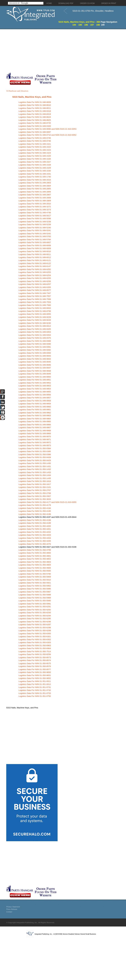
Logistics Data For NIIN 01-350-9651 (34, 675)
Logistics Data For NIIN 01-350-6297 (34, 624)
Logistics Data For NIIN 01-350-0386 (34, 454)
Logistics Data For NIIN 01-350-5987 (34, 592)
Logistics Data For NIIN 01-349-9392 (34, 350)
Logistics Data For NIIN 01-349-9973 (34, 445)
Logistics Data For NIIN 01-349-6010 (34, 251)
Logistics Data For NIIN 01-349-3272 (34, 206)
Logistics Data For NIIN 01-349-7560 (34, 305)
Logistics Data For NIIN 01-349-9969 (34, 433)
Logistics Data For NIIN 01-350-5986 (34, 589)
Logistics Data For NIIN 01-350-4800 (34, 553)
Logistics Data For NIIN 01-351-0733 (34, 693)
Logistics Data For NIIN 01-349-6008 (34, 245)
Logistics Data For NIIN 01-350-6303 (34, 642)
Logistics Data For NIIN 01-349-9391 (34, 347)
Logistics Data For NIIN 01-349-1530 (34, 171)
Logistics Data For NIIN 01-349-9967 (34, 427)
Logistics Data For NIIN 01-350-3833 (34, 499)
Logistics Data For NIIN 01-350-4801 (34, 556)
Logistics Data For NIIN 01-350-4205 (34, 541)
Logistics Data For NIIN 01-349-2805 (34, 189)
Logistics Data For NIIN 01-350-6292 (34, 610)
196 (86, 25)
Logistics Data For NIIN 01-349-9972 (34, 442)
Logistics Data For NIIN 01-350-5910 (34, 580)
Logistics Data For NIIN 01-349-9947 (34, 368)
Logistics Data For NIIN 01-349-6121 (34, 260)
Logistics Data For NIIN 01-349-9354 (34, 335)
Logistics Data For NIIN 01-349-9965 (34, 421)
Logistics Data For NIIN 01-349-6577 (34, 290)
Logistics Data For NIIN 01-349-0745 (34, 138)
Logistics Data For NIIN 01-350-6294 (34, 615)
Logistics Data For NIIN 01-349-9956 (34, 395)
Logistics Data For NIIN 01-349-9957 (34, 397)
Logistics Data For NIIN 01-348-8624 (34, 117)
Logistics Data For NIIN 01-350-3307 (34, 496)
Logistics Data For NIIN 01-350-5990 (34, 600)
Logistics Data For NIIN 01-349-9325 (34, 329)
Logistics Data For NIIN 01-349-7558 (34, 299)
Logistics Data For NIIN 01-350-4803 (34, 562)
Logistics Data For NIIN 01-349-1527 (34, 162)
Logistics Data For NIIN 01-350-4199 (34, 523)
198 (98, 25)
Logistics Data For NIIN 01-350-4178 (34, 505)
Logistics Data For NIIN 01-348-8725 (34, 123)
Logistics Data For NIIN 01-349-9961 (34, 409)
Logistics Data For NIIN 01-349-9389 (34, 341)
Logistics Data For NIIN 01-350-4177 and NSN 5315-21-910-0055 (47, 502)
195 (80, 25)
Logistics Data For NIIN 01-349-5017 (34, 215)
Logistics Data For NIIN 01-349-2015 (34, 180)
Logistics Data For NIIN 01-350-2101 (34, 487)
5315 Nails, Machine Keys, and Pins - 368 (79, 22)
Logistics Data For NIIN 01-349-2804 (34, 186)
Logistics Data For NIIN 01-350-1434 (34, 475)
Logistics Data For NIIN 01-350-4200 (34, 526)
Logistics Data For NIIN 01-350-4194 (34, 508)
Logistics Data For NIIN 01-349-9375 (34, 338)
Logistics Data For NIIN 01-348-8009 (34, 102)
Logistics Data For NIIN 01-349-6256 (34, 281)
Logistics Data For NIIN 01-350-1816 (34, 481)
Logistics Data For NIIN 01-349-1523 (34, 150)
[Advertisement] (40, 50)
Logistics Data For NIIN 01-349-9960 (34, 407)
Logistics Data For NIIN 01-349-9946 (34, 365)
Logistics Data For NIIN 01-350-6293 (34, 612)
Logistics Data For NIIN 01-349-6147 (34, 266)
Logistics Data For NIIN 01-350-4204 (34, 538)
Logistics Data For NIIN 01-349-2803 (34, 183)
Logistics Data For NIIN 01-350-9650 (34, 672)
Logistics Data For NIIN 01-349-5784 (34, 239)
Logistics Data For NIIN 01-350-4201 (34, 529)
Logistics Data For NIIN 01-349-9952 (34, 383)
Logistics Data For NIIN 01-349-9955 (34, 392)
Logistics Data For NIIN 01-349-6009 (34, 248)
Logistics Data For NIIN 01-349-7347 (34, 293)
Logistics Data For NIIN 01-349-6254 (34, 275)
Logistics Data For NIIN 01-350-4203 (34, 535)
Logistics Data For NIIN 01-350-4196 (34, 514)
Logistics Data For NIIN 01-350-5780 (34, 574)
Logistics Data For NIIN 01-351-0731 (34, 687)
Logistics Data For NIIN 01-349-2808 (34, 198)
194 (74, 25)
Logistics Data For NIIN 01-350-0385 (34, 451)
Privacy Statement (13, 907)
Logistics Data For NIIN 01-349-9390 (34, 344)
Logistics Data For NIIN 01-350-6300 (34, 633)
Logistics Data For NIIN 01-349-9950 (34, 377)
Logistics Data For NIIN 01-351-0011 (34, 681)
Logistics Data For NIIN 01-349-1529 (34, 168)
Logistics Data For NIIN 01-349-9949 (34, 374)
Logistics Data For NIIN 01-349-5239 (34, 224)
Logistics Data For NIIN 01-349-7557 (34, 296)
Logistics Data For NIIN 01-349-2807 (34, 195)
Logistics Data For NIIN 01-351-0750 (34, 696)
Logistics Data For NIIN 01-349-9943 (34, 356)
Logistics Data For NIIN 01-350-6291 (34, 606)
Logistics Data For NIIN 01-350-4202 (34, 532)
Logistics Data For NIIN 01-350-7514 (34, 651)
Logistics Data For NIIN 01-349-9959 (34, 403)
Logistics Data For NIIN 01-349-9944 (34, 359)
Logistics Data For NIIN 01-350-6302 (34, 639)
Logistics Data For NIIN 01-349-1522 (34, 147)
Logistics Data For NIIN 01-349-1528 (34, 165)
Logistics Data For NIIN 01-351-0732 (34, 690)
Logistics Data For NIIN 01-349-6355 (34, 287)
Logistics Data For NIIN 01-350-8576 (34, 666)
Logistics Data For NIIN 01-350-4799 (34, 550)
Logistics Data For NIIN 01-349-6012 (34, 257)
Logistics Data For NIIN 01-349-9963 (34, 415)
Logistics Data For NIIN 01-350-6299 (34, 630)
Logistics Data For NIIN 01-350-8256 (34, 654)
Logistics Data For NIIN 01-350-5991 (34, 604)
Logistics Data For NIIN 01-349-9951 (34, 380)
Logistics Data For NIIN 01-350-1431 (34, 466)
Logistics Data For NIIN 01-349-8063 (34, 308)
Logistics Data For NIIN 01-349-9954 (34, 389)
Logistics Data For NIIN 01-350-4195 (34, 511)
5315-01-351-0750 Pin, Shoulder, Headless (93, 11)
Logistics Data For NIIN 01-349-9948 (34, 371)
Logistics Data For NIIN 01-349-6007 (34, 242)
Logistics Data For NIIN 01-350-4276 (34, 544)
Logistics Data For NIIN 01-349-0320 (34, 126)
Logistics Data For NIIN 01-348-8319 (34, 114)
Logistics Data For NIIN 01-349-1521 (34, 144)
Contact (9, 912)
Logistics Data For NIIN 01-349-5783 (34, 236)
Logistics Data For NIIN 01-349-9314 (34, 326)
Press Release (11, 909)
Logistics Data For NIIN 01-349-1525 (34, 156)
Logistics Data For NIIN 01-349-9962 (34, 413)
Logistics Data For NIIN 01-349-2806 (34, 192)
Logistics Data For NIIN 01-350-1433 (34, 472)
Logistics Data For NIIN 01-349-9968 (34, 430)
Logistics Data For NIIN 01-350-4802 (34, 559)
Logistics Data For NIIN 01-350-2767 (34, 490)
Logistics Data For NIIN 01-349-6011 (34, 254)
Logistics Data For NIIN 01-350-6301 (34, 636)
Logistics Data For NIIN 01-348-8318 (34, 111)
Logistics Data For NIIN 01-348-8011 (34, 108)
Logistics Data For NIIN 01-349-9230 (34, 323)
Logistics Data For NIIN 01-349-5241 (34, 230)
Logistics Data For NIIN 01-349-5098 (34, 218)
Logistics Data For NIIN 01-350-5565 (34, 571)
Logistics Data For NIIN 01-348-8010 (34, 105)
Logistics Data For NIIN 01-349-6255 (34, 278)
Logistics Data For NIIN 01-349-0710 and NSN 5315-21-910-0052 (47, 135)
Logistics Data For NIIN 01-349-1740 (34, 177)
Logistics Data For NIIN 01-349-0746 (34, 141)
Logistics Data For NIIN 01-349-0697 (34, 132)
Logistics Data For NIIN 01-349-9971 (34, 439)
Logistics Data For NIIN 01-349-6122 (34, 263)
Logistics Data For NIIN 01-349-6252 (34, 269)
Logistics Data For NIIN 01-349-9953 (34, 386)
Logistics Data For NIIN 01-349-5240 (34, 227)
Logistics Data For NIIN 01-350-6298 (34, 627)
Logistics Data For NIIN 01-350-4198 (34, 520)
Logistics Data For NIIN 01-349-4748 (34, 212)
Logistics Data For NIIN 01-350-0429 (34, 460)
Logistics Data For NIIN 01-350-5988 (34, 595)
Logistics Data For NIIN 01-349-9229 (34, 320)
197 (92, 25)
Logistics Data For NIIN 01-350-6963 (34, 645)
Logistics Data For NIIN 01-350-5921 (34, 583)
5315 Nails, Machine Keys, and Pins (31, 97)
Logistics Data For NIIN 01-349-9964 (34, 418)
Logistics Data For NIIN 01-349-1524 (34, 153)
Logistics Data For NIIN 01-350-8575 (34, 663)
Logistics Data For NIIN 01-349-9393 (34, 353)
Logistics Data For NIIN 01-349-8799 (34, 311)
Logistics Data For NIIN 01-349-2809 (34, 200)
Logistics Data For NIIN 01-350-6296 (34, 621)
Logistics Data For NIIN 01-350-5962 (34, 586)
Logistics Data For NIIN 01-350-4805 (34, 568)
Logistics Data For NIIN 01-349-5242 (34, 233)
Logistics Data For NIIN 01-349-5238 (34, 221)
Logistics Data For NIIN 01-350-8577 (34, 669)
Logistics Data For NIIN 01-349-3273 (34, 210)
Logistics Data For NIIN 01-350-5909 (34, 577)
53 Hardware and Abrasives (17, 91)
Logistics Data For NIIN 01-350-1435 (34, 478)
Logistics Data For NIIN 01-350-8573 (34, 657)
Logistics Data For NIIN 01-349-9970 (34, 436)
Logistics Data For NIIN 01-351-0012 (34, 684)
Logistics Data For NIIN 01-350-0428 (34, 457)
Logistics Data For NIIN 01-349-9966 (34, 424)
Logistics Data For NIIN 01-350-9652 (34, 678)
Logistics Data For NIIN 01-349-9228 (34, 317)
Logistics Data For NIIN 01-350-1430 (34, 463)
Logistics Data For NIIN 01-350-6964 (34, 648)
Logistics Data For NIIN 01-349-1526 (34, 159)
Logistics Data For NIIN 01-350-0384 (34, 448)
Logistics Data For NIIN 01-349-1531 (34, 174)
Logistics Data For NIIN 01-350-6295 (34, 618)
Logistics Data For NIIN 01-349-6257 (34, 284)
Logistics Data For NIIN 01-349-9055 (34, 314)
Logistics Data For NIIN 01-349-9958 (34, 401)
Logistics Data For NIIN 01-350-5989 (34, 598)
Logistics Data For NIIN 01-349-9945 (34, 362)
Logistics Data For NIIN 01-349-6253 (34, 272)
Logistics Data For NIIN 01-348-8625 (34, 120)
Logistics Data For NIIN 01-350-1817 (34, 484)
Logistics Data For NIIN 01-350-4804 (34, 565)
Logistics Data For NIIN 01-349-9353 (34, 332)
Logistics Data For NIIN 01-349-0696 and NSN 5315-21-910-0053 (47, 129)
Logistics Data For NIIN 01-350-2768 (34, 493)
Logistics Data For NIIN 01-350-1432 (34, 469)
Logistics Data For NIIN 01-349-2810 (34, 204)
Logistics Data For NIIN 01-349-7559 (34, 302)
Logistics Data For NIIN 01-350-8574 (34, 660)
